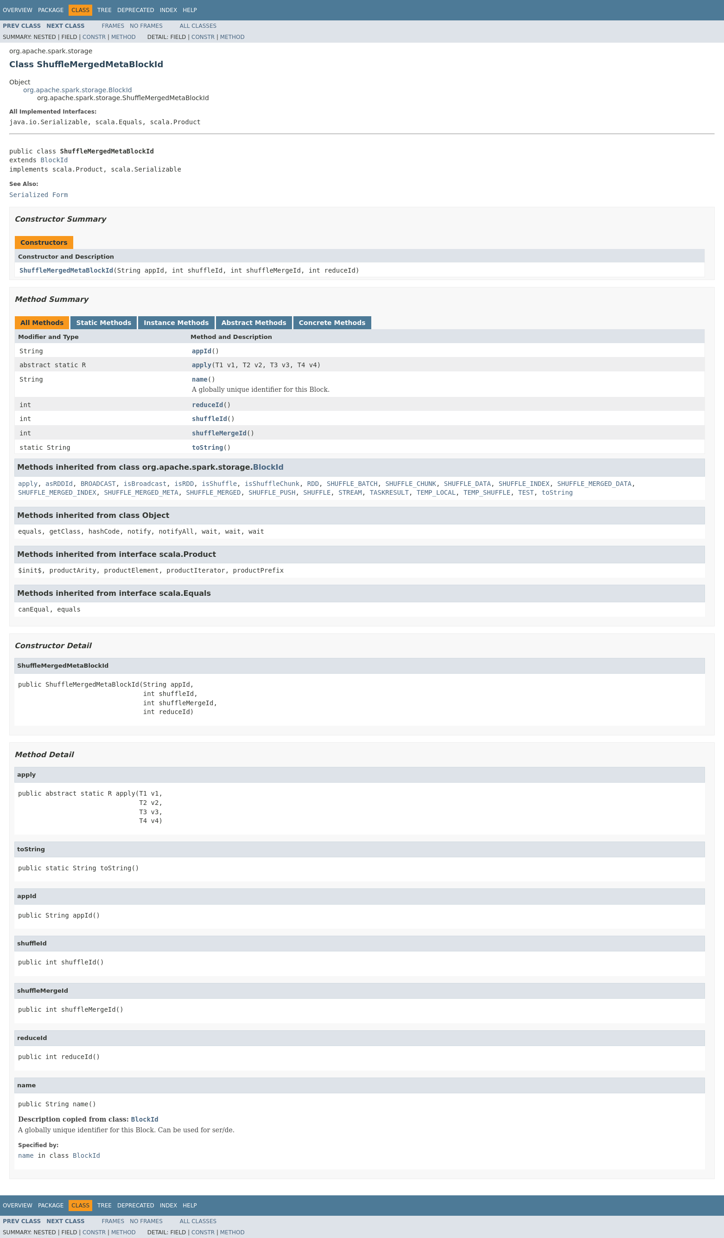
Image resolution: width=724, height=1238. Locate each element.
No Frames (146, 26)
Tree (104, 10)
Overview (17, 10)
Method (123, 37)
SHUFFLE (316, 492)
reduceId (207, 404)
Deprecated (135, 10)
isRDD (184, 483)
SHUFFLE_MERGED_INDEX (57, 492)
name (200, 379)
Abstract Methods (254, 322)
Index (169, 10)
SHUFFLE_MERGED (213, 492)
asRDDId (59, 483)
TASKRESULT (389, 492)
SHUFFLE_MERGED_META (141, 492)
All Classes (198, 26)
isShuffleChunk (272, 483)
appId (201, 351)
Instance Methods (176, 322)
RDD (313, 483)
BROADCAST (98, 483)
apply (201, 365)
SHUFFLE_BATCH (352, 483)
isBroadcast (145, 483)
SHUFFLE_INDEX (524, 483)
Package (51, 10)
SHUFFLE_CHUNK (410, 483)
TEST (526, 492)
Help (190, 10)
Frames (113, 26)
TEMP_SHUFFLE (487, 492)
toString (207, 447)
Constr (94, 37)
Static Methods (103, 322)
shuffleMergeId (219, 433)
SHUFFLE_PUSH (271, 492)
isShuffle (219, 483)
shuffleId (209, 418)
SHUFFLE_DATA (467, 483)
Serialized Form (38, 194)
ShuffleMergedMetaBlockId (66, 270)
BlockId (54, 160)
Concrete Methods (332, 322)
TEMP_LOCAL (436, 492)
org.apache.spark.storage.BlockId (77, 90)
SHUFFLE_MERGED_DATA (594, 483)
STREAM (350, 492)
